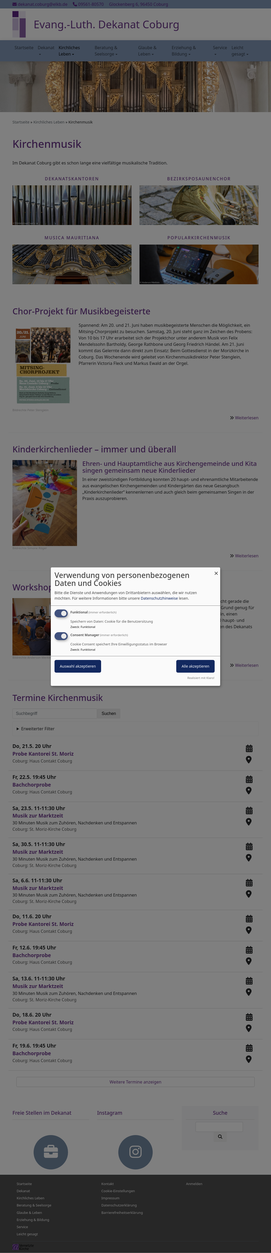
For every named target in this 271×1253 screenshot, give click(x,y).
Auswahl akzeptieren (78, 666)
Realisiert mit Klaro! (200, 678)
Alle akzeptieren (195, 666)
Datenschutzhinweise (159, 598)
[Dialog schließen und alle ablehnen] (216, 570)
